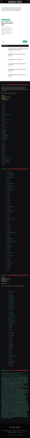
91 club (2, 407)
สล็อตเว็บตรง (4, 119)
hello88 (10, 326)
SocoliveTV (7, 404)
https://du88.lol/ (5, 134)
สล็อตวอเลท (9, 188)
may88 (11, 408)
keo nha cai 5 (11, 356)
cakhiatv (11, 359)
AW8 (4, 379)
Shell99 (10, 338)
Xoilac (21, 395)
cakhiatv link (9, 240)
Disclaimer (25, 430)
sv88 (26, 396)
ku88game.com (10, 263)
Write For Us (20, 432)
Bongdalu (7, 384)
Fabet (15, 402)
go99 (2, 378)
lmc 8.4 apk (3, 409)
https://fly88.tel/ (10, 409)
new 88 (8, 200)
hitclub (24, 389)
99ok (23, 414)
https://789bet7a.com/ (16, 388)
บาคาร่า (3, 128)
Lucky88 (25, 385)
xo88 (5, 408)
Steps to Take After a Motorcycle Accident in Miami (7, 23)
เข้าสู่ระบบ (9, 209)
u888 (8, 378)
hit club (8, 192)
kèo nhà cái (4, 144)
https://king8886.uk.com (6, 157)
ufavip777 (7, 392)
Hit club (11, 392)
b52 (10, 358)
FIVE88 (5, 414)
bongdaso (9, 234)
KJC (8, 180)
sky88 (10, 401)
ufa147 (8, 376)
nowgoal (5, 391)
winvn (8, 217)
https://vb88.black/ (5, 135)
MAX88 (12, 411)
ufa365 (12, 376)
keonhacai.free (4, 385)
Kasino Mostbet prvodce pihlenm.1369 (15, 59)
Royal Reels (4, 139)
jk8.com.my (23, 383)
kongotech (21, 434)
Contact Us (19, 430)
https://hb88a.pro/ (10, 183)
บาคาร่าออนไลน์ (10, 175)
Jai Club (3, 104)
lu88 (18, 407)
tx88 (12, 407)
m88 (8, 214)
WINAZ (8, 266)
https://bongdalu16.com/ (11, 232)
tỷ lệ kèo (21, 410)
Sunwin (10, 347)
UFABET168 (11, 335)
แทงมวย (12, 372)
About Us (14, 430)
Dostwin (3, 106)
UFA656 (19, 376)
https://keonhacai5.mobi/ (18, 384)
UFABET (3, 132)
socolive (3, 390)
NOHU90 (8, 411)
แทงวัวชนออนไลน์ (24, 375)
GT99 (20, 397)
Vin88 (11, 405)
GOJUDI (2, 372)
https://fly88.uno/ (19, 385)
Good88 (3, 392)
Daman (3, 105)
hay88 (3, 164)
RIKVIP (8, 237)
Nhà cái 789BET (10, 177)
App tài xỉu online (12, 361)
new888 (9, 182)
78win (21, 372)
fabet (3, 163)
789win (10, 318)
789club (15, 389)
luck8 (8, 215)
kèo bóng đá (11, 362)
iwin (27, 390)
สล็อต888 (9, 260)
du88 (5, 405)
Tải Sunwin (9, 250)
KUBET (22, 379)
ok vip (3, 143)
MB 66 (8, 212)
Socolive (3, 384)
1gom (2, 391)
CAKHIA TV (9, 267)
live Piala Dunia (16, 408)
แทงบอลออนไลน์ (10, 172)
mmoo (8, 195)
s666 (20, 398)
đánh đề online (4, 410)
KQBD (8, 258)
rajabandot (11, 312)
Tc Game (3, 101)
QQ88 (10, 352)
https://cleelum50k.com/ (6, 114)
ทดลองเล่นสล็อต (10, 252)
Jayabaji (7, 379)
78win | (24, 372)
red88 (20, 407)
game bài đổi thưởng (17, 375)
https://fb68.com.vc (9, 403)
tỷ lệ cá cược (9, 390)
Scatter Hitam (12, 303)
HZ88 (19, 373)
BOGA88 (25, 402)
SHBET (8, 198)
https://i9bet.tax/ (13, 394)
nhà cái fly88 (9, 238)
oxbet (8, 395)
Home (3, 430)
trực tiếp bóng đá (16, 404)
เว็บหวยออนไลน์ (5, 137)
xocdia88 (15, 403)
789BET (3, 125)
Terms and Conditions (11, 432)
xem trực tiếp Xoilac (5, 161)
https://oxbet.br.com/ (5, 389)
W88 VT (3, 147)
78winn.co (9, 229)
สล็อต (3, 113)
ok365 (8, 394)
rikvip (19, 389)
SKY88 (11, 382)
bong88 (3, 388)
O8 (15, 414)
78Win (8, 247)
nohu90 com (23, 415)
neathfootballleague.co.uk (14, 377)
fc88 (8, 197)
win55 (18, 391)
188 (3, 148)
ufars (16, 372)
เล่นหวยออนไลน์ (10, 174)
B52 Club (24, 397)
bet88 (5, 378)
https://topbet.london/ (14, 379)
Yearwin (3, 110)
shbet (3, 152)
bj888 (10, 349)
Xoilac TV (25, 395)
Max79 (21, 382)
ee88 (2, 416)
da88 (6, 407)
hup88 (9, 402)
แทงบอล (3, 115)
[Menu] (28, 2)
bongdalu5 (3, 415)
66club (3, 149)
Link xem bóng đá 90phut (12, 241)
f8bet (10, 353)
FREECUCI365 (8, 388)
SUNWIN (25, 379)
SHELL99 (7, 382)
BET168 (19, 415)
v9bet (10, 339)
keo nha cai (6, 401)
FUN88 (6, 372)
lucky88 (9, 407)
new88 (8, 220)
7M (19, 379)
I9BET (8, 405)
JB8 (26, 378)
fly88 (10, 372)
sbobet (25, 414)
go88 (22, 389)
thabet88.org (20, 416)
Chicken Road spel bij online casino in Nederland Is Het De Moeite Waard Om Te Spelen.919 (18, 49)
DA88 (2, 405)
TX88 (23, 407)
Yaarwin (3, 109)
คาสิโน (3, 123)
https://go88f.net (5, 398)
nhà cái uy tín (15, 390)
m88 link (9, 243)
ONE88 (19, 394)
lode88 (26, 407)
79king (11, 378)
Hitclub (3, 154)
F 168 (10, 330)
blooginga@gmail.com (5, 278)
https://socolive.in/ (10, 189)
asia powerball (4, 376)
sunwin (3, 118)
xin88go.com (4, 394)
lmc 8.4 (9, 414)
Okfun (18, 372)
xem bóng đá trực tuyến (6, 159)
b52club (3, 417)
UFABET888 (4, 138)
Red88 (18, 402)
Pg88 (7, 396)
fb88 (3, 158)
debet (21, 391)
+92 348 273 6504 (5, 99)
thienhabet (16, 409)
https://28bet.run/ (5, 397)
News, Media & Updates (6, 19)
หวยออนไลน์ (21, 377)
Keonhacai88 (4, 395)
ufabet (8, 249)
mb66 (16, 415)
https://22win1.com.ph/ (22, 403)
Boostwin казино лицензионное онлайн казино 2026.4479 (17, 55)
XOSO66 (6, 402)
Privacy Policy (8, 430)
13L (3, 103)
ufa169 (15, 376)
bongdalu (11, 324)
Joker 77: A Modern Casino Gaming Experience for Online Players (17, 64)
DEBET (14, 382)
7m (5, 390)
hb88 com (8, 383)
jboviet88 (11, 344)
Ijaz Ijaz (3, 26)
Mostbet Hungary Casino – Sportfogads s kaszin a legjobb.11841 (17, 70)
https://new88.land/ (10, 415)
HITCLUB (14, 405)
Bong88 (3, 133)
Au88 (8, 194)
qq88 (25, 377)
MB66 (2, 401)
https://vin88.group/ (11, 218)
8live (2, 408)
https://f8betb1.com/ (11, 206)
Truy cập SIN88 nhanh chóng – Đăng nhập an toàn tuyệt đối (17, 75)
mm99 (10, 327)
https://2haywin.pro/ (13, 355)
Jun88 (15, 416)
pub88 (8, 408)
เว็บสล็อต (5, 416)
